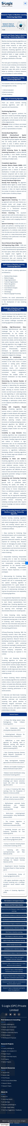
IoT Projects (5, 1059)
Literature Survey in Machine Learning (14, 928)
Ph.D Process (6, 1078)
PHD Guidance (6, 1035)
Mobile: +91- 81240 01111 (9, 1051)
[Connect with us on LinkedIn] (14, 1014)
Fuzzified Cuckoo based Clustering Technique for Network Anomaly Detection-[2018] (14, 860)
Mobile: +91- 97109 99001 (9, 1027)
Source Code (5, 1075)
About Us (5, 1096)
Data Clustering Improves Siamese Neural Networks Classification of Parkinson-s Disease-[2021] (14, 754)
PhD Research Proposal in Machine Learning (14, 919)
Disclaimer (16, 1123)
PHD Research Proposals (9, 1038)
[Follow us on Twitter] (10, 1014)
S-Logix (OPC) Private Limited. (13, 1121)
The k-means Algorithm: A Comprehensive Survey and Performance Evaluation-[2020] (14, 823)
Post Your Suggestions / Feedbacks (12, 1110)
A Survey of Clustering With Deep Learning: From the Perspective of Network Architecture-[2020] (14, 791)
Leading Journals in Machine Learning (14, 949)
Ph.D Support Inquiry (8, 1030)
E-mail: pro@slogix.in (8, 1048)
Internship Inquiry (7, 1099)
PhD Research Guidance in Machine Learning (14, 915)
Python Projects (6, 1062)
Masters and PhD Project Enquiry (14, 905)
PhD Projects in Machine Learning (14, 936)
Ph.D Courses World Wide (9, 1080)
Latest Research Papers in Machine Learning (14, 923)
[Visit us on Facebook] (6, 1014)
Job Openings (6, 1102)
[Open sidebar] (26, 563)
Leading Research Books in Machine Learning (14, 953)
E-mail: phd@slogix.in (8, 1024)
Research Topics (6, 1086)
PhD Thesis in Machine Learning (14, 932)
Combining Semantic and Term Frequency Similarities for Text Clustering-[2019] (14, 831)
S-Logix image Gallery (8, 1107)
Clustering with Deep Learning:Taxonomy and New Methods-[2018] (14, 852)
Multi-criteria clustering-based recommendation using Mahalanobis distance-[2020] (14, 815)
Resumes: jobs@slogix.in (9, 1104)
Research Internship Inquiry (10, 1032)
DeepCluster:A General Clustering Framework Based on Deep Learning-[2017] (14, 868)
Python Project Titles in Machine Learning (14, 940)
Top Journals (5, 1072)
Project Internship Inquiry (9, 1056)
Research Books (6, 1083)
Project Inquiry (6, 1054)
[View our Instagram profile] (19, 1014)
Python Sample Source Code (14, 944)
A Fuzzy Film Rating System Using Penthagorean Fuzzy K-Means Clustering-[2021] (14, 722)
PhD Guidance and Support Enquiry (14, 900)
